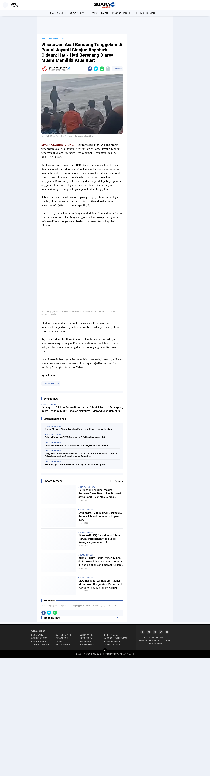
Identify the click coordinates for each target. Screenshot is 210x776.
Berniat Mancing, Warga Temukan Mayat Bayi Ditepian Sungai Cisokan (78, 429)
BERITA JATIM (37, 635)
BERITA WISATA (111, 635)
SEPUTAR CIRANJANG (145, 13)
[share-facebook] (90, 68)
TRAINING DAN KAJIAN (114, 645)
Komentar (117, 69)
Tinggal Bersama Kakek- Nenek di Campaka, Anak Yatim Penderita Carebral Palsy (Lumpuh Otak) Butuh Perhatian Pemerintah (81, 455)
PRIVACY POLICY (159, 638)
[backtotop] (105, 651)
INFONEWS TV (86, 638)
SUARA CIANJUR (58, 13)
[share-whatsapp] (102, 68)
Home (43, 39)
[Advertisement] (105, 25)
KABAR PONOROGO (39, 641)
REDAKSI (146, 638)
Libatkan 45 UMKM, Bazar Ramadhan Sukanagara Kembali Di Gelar (76, 445)
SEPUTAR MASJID (63, 645)
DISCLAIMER (166, 640)
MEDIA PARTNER (155, 643)
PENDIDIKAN (85, 641)
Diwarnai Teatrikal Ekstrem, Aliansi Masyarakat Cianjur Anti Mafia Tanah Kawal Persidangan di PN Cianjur (100, 584)
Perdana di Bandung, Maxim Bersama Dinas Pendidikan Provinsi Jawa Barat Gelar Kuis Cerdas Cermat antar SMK (99, 493)
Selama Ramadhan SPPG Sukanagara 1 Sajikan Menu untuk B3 (75, 437)
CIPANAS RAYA (77, 13)
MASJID (59, 641)
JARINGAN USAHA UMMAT (115, 638)
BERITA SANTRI (86, 635)
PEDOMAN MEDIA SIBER (148, 640)
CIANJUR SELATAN (98, 13)
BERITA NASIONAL (87, 487)
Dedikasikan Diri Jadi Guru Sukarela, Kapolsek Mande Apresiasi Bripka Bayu (100, 516)
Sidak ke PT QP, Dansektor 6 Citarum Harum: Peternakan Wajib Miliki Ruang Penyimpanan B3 (100, 539)
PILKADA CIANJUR (121, 13)
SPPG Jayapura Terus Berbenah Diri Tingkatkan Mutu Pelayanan (75, 464)
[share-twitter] (96, 68)
